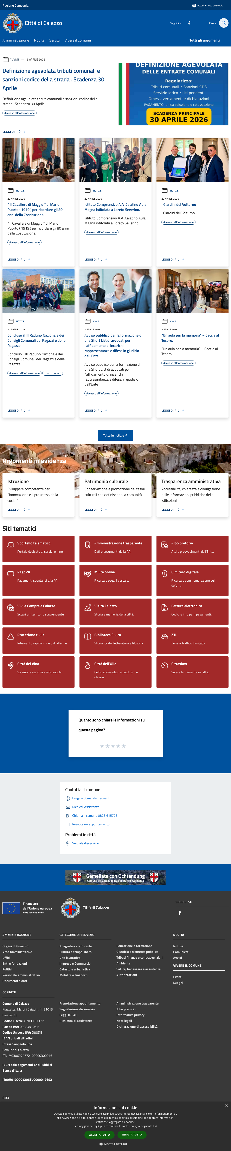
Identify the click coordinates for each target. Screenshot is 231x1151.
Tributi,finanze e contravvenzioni (139, 957)
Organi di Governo (15, 946)
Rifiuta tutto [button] (132, 1134)
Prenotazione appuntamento (80, 1003)
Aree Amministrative (17, 951)
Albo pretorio (126, 1009)
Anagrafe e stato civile (75, 946)
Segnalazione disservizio (77, 1009)
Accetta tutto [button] (99, 1135)
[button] (116, 1144)
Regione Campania (15, 5)
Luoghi (178, 982)
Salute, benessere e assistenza (138, 969)
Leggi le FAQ (68, 1014)
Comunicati (181, 951)
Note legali (124, 1020)
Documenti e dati (14, 980)
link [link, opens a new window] (155, 1126)
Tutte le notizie (115, 435)
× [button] (226, 1106)
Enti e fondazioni (14, 963)
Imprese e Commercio (75, 963)
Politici (7, 969)
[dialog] (115, 1126)
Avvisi (14, 59)
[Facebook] (187, 23)
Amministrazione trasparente (137, 1003)
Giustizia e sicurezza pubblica (137, 951)
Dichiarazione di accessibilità (137, 1026)
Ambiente (123, 963)
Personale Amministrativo (21, 974)
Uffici (6, 957)
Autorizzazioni (126, 974)
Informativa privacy (130, 1014)
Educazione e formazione (134, 945)
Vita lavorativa (69, 957)
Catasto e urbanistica (74, 969)
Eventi (177, 976)
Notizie (16, 191)
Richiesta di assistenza (75, 1020)
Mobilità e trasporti (73, 974)
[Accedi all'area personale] (208, 5)
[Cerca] (224, 23)
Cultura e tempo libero (75, 951)
